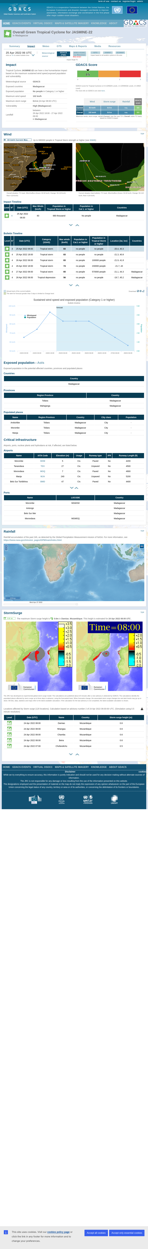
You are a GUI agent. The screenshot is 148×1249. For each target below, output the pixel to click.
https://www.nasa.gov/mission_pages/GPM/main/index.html (33, 540)
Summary (14, 46)
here (103, 91)
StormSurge (13, 613)
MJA (42, 476)
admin (140, 1)
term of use (103, 1)
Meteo (46, 46)
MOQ (42, 471)
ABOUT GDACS (117, 767)
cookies (142, 772)
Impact (31, 46)
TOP (142, 134)
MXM (42, 461)
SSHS (92, 140)
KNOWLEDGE (99, 23)
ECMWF (120, 53)
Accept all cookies (96, 1233)
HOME (6, 23)
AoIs (40, 363)
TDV (43, 466)
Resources (115, 46)
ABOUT (113, 23)
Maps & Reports (78, 46)
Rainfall (126, 101)
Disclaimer (70, 772)
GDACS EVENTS (21, 23)
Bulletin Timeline (13, 233)
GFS (95, 53)
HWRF (108, 53)
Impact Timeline (12, 202)
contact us (116, 1)
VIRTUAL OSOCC (43, 23)
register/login (129, 1)
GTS (59, 46)
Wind (92, 101)
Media (97, 46)
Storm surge (109, 101)
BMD (42, 481)
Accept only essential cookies (126, 1233)
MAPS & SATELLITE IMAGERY (72, 23)
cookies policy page (58, 1232)
